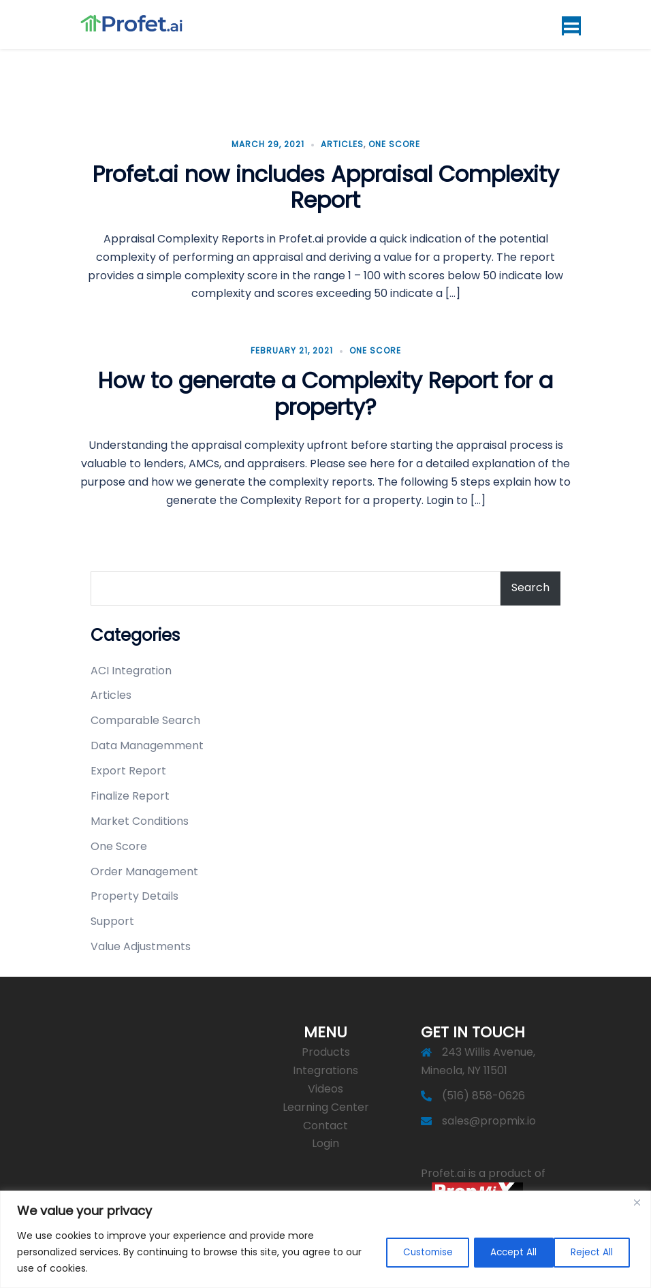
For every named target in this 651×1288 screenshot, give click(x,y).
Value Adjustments (141, 944)
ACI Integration (131, 668)
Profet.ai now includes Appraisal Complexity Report (326, 184)
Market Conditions (140, 818)
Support (112, 918)
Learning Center (326, 1104)
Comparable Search (145, 717)
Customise (408, 1252)
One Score (394, 141)
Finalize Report (130, 793)
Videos (325, 1086)
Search (530, 585)
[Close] (637, 1202)
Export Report (128, 768)
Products (326, 1049)
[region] (325, 1239)
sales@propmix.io (489, 1118)
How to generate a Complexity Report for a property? (325, 391)
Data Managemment (147, 743)
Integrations (325, 1067)
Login (325, 1141)
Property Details (134, 894)
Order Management (144, 869)
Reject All (500, 1252)
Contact (325, 1123)
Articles (342, 141)
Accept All (590, 1252)
